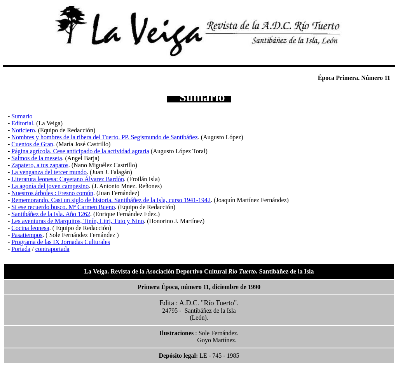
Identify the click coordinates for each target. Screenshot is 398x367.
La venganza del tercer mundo (49, 172)
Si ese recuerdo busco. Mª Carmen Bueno (63, 207)
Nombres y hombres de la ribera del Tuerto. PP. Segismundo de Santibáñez (104, 137)
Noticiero (23, 130)
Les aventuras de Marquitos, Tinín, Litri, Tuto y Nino (77, 221)
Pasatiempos (26, 235)
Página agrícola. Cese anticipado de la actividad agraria (80, 151)
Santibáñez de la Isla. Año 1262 (50, 214)
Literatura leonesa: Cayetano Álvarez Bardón (67, 179)
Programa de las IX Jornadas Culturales (60, 242)
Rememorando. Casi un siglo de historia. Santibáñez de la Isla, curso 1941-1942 (111, 200)
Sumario (21, 116)
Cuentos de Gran (32, 144)
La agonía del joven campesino (50, 186)
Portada (20, 249)
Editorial (22, 123)
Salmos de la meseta (36, 158)
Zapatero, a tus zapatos (39, 165)
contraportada (52, 249)
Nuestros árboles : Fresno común (52, 193)
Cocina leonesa (30, 228)
